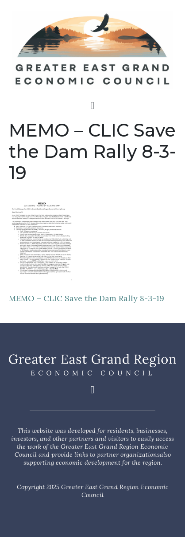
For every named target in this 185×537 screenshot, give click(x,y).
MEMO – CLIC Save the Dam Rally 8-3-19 (86, 298)
